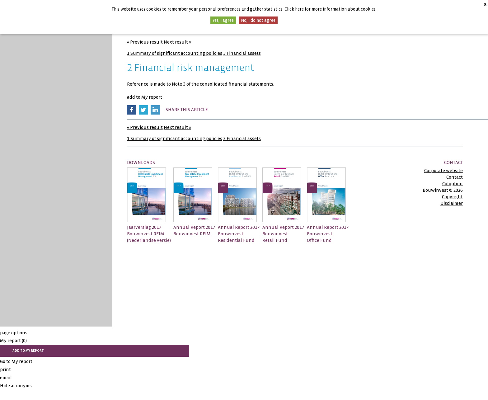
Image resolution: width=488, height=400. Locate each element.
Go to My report (16, 361)
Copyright (452, 196)
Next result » (177, 42)
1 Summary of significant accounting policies (174, 53)
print (5, 369)
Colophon (452, 183)
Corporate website (443, 170)
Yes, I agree (223, 20)
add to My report (144, 97)
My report (13, 340)
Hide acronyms (16, 385)
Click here (294, 9)
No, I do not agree (258, 20)
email (6, 377)
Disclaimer (451, 203)
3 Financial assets (242, 53)
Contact (454, 177)
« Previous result (145, 42)
